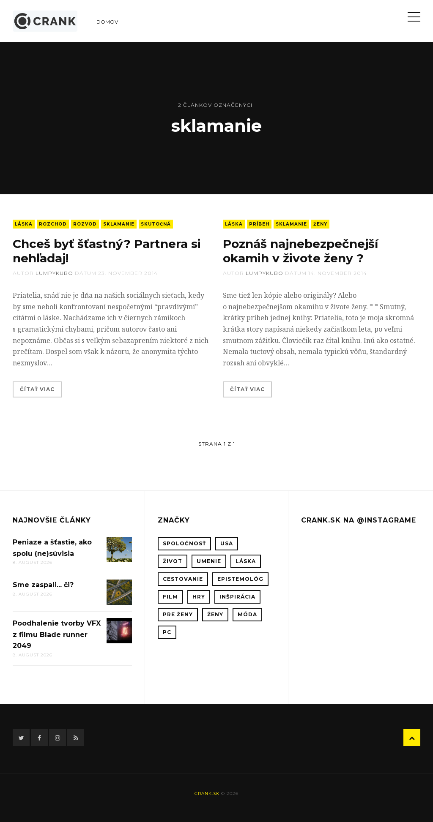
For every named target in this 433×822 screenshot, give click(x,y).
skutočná (156, 224)
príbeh (259, 224)
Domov (107, 22)
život (172, 561)
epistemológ (240, 579)
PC (167, 632)
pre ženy (178, 614)
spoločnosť (184, 543)
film (170, 596)
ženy (320, 224)
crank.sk (207, 793)
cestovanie (183, 579)
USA (226, 543)
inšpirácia (237, 596)
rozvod (85, 224)
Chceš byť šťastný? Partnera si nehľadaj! (107, 251)
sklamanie (118, 224)
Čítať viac (37, 389)
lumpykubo (54, 273)
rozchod (53, 224)
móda (247, 614)
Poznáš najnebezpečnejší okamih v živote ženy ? (300, 251)
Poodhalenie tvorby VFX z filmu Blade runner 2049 (57, 634)
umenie (209, 561)
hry (198, 596)
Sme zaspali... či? (43, 585)
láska (24, 224)
